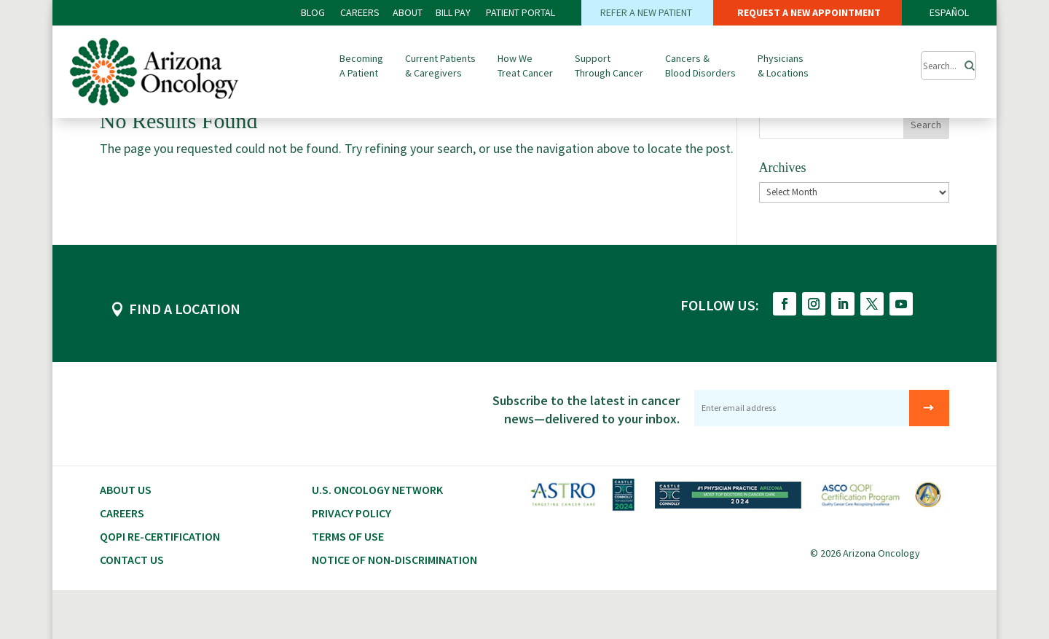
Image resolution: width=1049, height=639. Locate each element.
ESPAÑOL (949, 12)
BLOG (314, 12)
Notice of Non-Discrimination (394, 608)
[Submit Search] (948, 65)
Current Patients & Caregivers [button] (440, 65)
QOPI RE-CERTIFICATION (160, 585)
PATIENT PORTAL (520, 12)
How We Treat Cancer (525, 65)
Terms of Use (348, 585)
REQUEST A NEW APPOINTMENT (808, 12)
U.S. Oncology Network (377, 538)
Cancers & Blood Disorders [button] (700, 65)
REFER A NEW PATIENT (647, 12)
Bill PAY (453, 12)
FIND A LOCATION (184, 357)
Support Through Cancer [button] (609, 65)
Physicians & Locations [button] (783, 65)
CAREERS (360, 12)
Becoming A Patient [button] (361, 65)
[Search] (965, 62)
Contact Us (132, 608)
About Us (126, 538)
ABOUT (408, 12)
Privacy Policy (351, 561)
